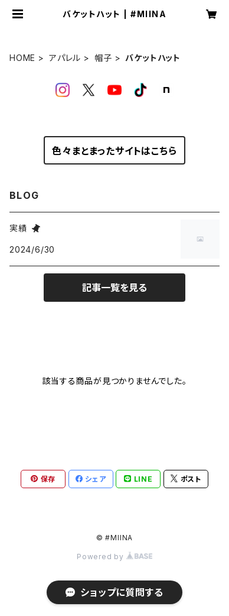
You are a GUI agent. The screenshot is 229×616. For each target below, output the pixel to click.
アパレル (65, 58)
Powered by (114, 556)
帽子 (103, 58)
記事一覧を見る (114, 288)
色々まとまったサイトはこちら (114, 151)
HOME (22, 58)
